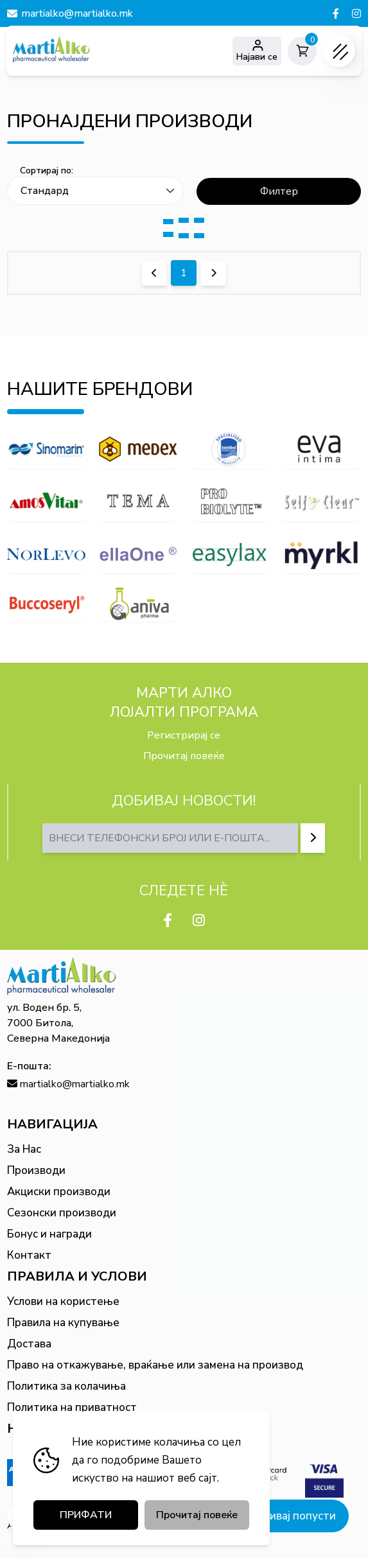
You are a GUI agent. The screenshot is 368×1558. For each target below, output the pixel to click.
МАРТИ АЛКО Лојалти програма (184, 702)
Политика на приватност (72, 1407)
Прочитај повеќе (184, 756)
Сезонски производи (61, 1212)
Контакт (29, 1255)
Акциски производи (58, 1191)
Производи (36, 1170)
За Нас (24, 1149)
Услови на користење (63, 1301)
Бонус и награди (49, 1234)
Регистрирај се (183, 735)
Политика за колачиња (66, 1386)
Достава (29, 1343)
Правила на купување (63, 1322)
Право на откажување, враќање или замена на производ (155, 1365)
